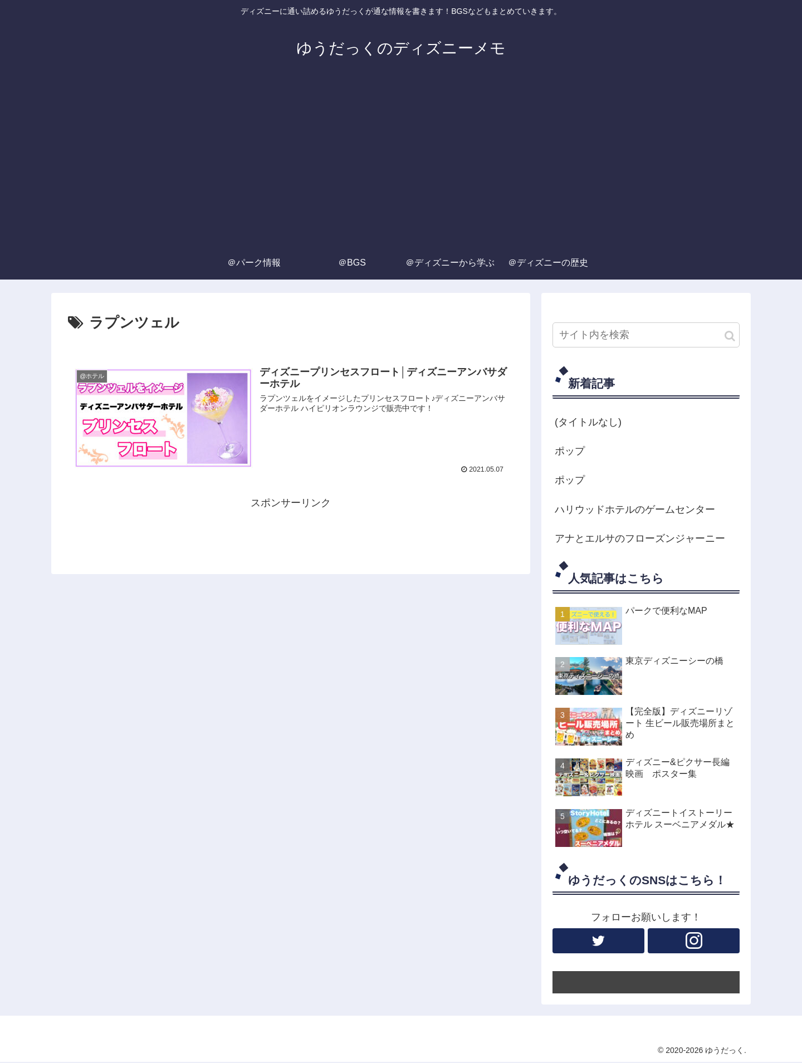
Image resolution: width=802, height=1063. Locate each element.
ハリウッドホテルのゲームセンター (635, 509)
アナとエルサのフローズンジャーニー (640, 538)
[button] (730, 336)
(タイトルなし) (588, 422)
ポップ (570, 451)
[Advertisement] (401, 163)
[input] (646, 334)
